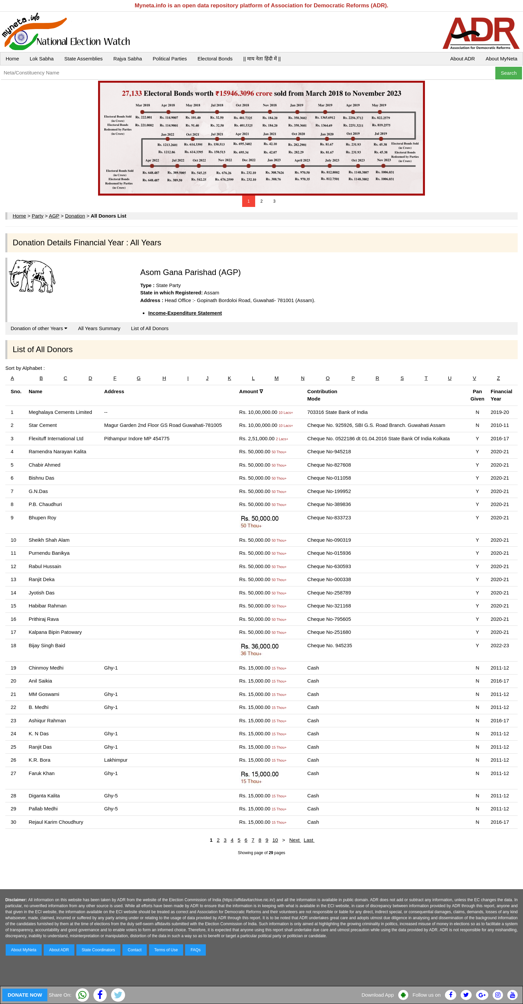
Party (37, 216)
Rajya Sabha (127, 58)
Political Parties (170, 58)
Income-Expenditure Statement (185, 313)
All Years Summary (99, 328)
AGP (54, 216)
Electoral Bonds (214, 58)
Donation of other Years (39, 328)
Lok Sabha (42, 58)
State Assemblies (83, 58)
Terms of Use (166, 950)
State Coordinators (98, 950)
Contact (134, 950)
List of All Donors (150, 328)
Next (295, 840)
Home (12, 58)
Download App (378, 995)
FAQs (195, 950)
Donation (75, 216)
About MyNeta (501, 58)
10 (275, 840)
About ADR (462, 58)
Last (309, 840)
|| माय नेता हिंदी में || (262, 58)
